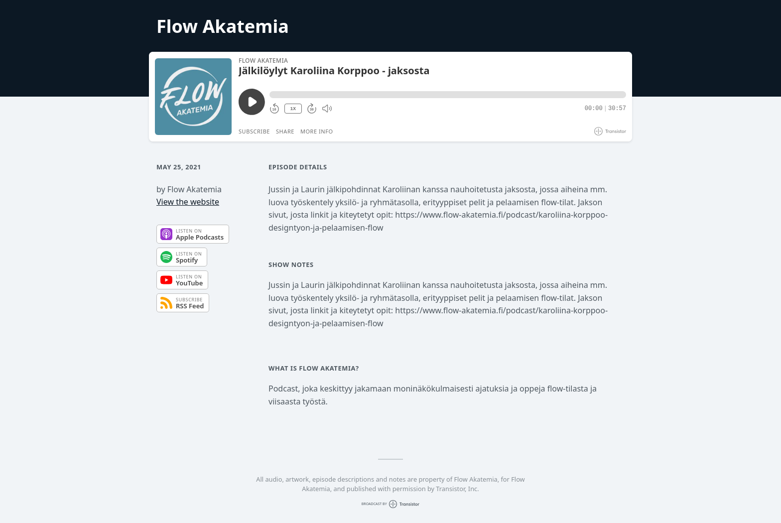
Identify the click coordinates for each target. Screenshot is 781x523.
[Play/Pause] (193, 96)
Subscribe (254, 131)
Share (285, 131)
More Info (316, 131)
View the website (187, 201)
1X (293, 109)
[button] (447, 94)
